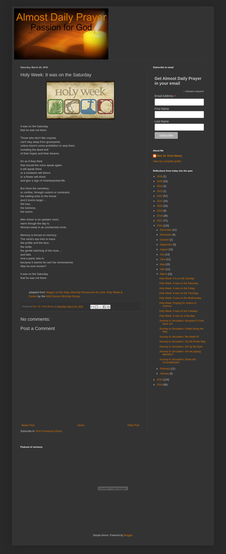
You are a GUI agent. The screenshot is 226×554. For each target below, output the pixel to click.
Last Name (162, 121)
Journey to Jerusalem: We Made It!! (179, 336)
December (166, 229)
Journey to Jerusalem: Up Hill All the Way (182, 341)
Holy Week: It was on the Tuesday (178, 311)
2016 (160, 225)
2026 (160, 176)
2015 (160, 379)
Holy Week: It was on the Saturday (178, 283)
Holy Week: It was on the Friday (177, 288)
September (166, 244)
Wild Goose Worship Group (63, 296)
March (164, 274)
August (164, 249)
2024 (160, 186)
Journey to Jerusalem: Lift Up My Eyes (180, 346)
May (162, 264)
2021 (160, 201)
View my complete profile (167, 161)
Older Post (133, 425)
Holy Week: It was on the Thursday (178, 293)
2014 (160, 384)
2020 (160, 205)
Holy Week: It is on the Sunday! (176, 278)
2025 (160, 181)
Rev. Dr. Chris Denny (169, 155)
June (163, 259)
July (162, 254)
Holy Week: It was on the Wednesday (180, 298)
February (165, 368)
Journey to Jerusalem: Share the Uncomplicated (177, 361)
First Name (162, 108)
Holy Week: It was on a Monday (177, 315)
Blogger (128, 535)
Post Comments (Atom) (49, 431)
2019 (160, 210)
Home (81, 425)
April (163, 269)
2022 (160, 196)
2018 (160, 215)
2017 (160, 220)
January (165, 373)
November (166, 234)
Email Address (165, 96)
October (165, 239)
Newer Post (28, 425)
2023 (160, 191)
